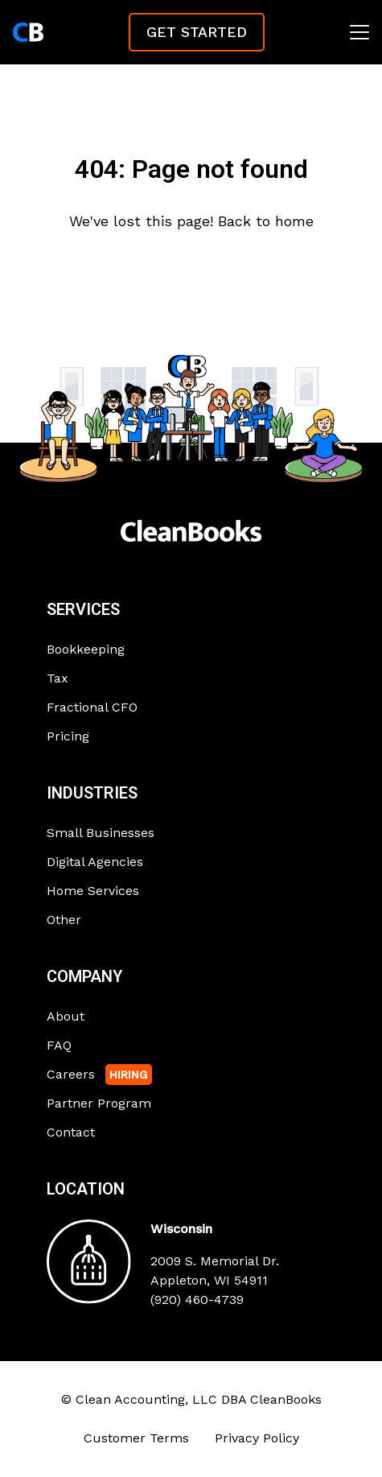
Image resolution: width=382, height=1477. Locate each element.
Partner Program (99, 1103)
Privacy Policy (257, 1438)
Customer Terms (136, 1438)
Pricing (68, 736)
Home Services (93, 890)
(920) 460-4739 (197, 1299)
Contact (71, 1132)
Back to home (266, 220)
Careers (71, 1074)
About (65, 1016)
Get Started (196, 31)
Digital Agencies (95, 861)
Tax (57, 678)
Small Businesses (100, 832)
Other (64, 919)
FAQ (59, 1045)
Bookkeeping (86, 649)
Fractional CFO (92, 707)
